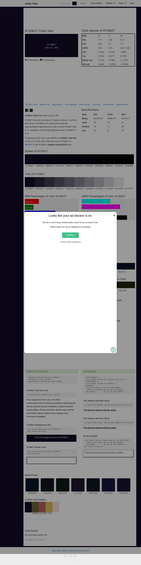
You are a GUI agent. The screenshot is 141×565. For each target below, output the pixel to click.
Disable (70, 235)
